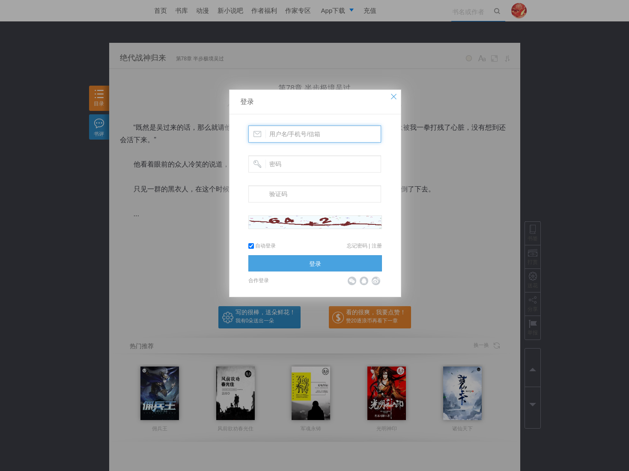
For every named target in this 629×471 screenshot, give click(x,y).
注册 (377, 246)
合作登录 (258, 280)
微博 (376, 281)
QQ (364, 281)
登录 (247, 101)
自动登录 (262, 246)
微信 (352, 281)
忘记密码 (357, 246)
